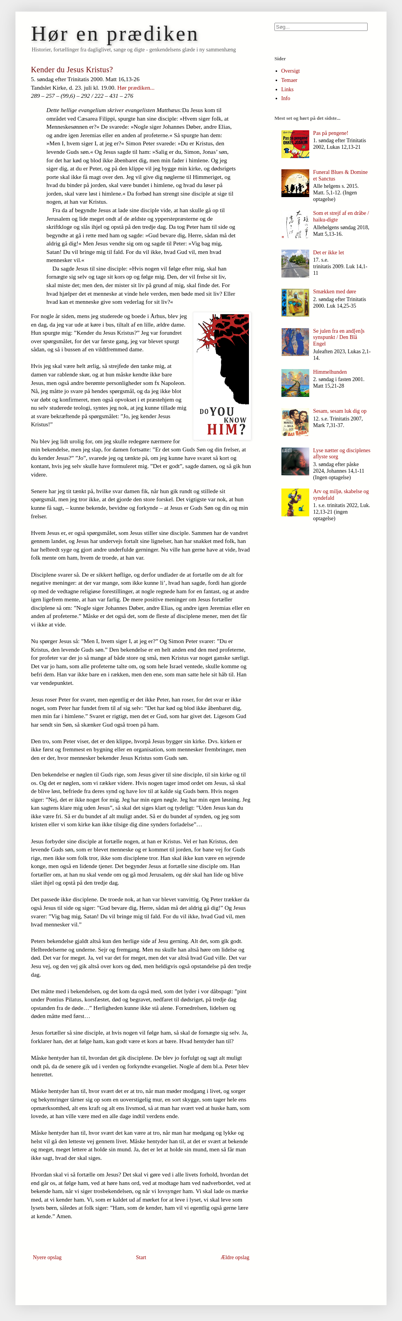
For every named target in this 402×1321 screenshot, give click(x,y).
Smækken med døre (334, 292)
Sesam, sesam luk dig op (339, 411)
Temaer (289, 80)
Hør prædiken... (136, 87)
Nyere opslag (47, 1257)
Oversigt (290, 71)
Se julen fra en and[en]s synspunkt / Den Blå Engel (339, 337)
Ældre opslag (235, 1257)
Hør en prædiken (115, 33)
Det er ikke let (328, 252)
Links (287, 89)
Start (141, 1257)
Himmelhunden (330, 372)
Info (285, 98)
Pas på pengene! (330, 133)
